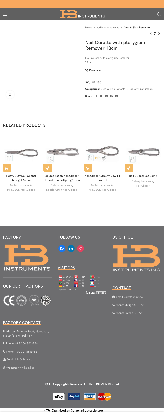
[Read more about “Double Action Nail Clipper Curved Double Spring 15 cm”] (47, 168)
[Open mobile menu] (5, 14)
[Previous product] (151, 34)
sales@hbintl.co (133, 297)
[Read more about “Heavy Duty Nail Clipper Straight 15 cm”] (7, 168)
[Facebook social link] (96, 96)
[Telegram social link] (116, 96)
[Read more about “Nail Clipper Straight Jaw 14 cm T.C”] (88, 168)
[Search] (159, 14)
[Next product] (159, 34)
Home (89, 27)
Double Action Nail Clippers (62, 189)
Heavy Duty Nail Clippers (21, 189)
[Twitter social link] (101, 96)
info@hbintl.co (23, 359)
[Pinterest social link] (106, 96)
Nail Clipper (143, 185)
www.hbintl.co (26, 368)
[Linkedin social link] (111, 96)
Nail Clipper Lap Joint (143, 176)
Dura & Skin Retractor (136, 27)
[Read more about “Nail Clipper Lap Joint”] (129, 168)
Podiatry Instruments (108, 27)
